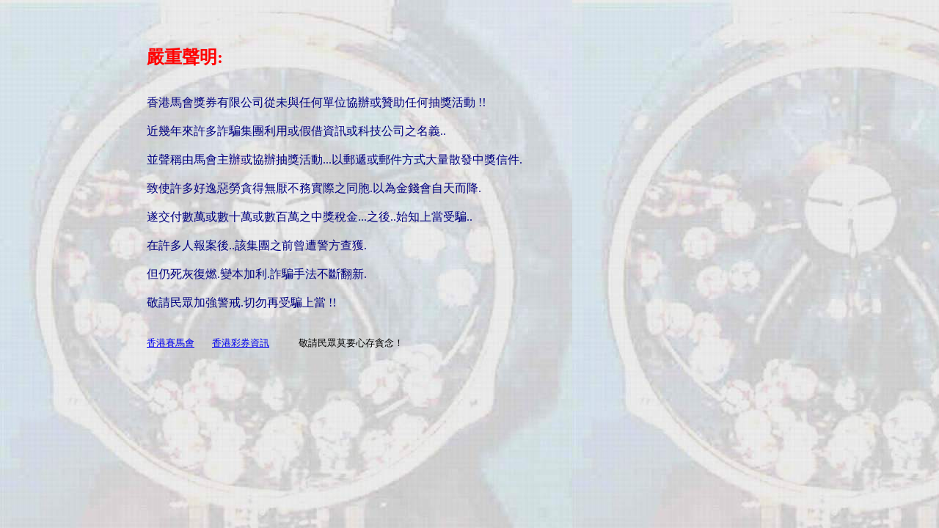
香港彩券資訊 (240, 342)
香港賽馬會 (170, 342)
